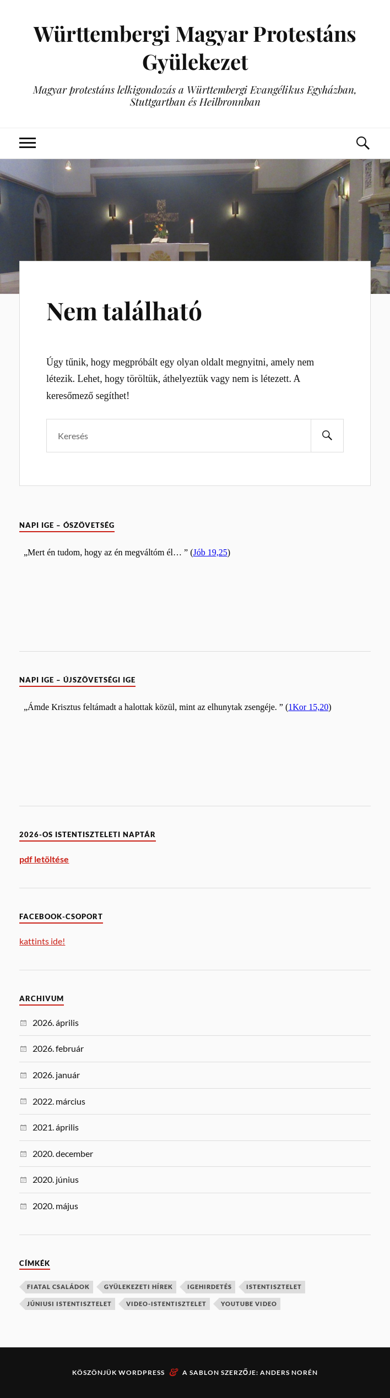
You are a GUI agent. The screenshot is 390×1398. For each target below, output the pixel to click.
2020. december (62, 1153)
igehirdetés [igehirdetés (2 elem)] (209, 1286)
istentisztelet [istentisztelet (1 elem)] (274, 1286)
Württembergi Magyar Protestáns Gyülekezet (195, 47)
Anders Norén (289, 1372)
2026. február (58, 1048)
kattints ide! (42, 941)
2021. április (55, 1127)
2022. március (58, 1101)
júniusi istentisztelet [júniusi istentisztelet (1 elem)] (69, 1303)
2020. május (55, 1205)
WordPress (141, 1372)
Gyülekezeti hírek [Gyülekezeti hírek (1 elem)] (138, 1286)
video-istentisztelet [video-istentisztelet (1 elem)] (166, 1303)
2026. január (56, 1074)
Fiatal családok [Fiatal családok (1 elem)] (58, 1286)
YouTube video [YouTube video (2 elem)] (249, 1303)
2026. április (55, 1022)
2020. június (55, 1179)
